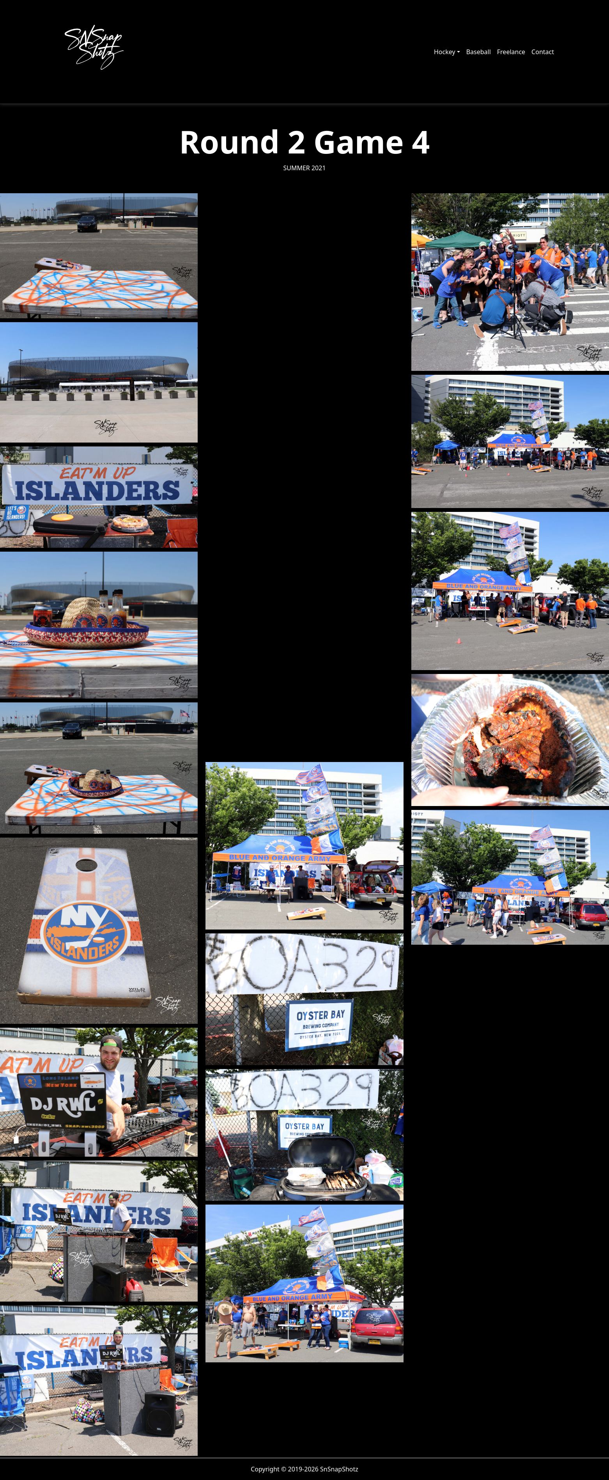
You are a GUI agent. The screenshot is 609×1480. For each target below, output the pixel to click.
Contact (542, 52)
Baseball (478, 52)
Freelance (511, 52)
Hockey (444, 52)
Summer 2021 (304, 168)
